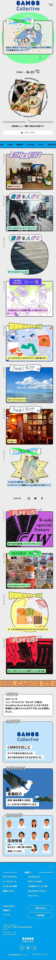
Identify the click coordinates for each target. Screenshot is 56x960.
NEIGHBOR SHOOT (37, 891)
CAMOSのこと (9, 906)
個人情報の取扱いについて (18, 955)
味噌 (13, 144)
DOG (44, 144)
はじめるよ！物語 (10, 886)
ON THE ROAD (10, 877)
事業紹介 (7, 910)
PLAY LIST (33, 895)
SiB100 (33, 144)
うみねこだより (34, 877)
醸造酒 (22, 144)
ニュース (6, 915)
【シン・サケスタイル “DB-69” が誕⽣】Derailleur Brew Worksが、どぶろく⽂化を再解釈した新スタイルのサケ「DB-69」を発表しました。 (27, 707)
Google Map (7, 932)
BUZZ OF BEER (35, 881)
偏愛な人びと (8, 891)
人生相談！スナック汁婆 (37, 886)
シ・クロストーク (9, 881)
